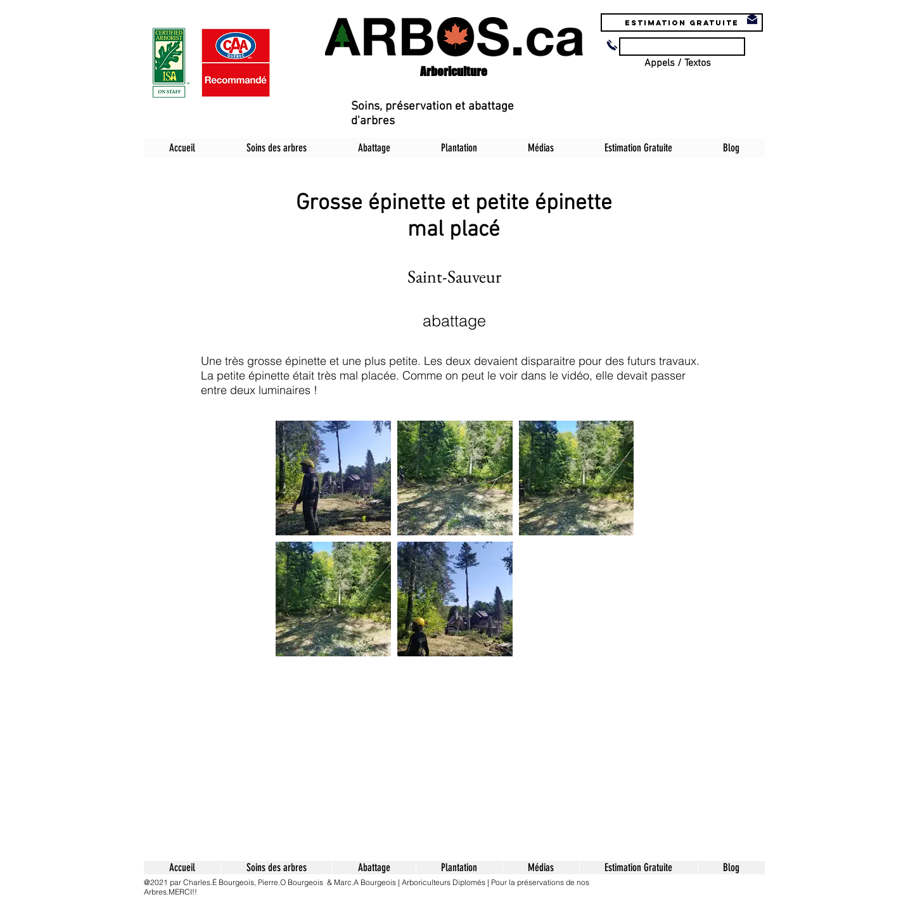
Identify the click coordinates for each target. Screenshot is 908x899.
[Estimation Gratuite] (682, 22)
